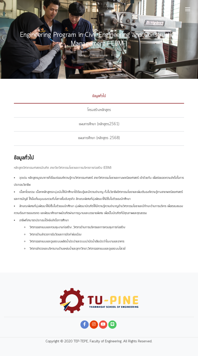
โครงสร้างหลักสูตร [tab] (99, 110)
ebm (117, 55)
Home (82, 55)
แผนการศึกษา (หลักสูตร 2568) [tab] (99, 138)
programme (100, 55)
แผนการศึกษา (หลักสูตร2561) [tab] (99, 124)
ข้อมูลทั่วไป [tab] (99, 96)
